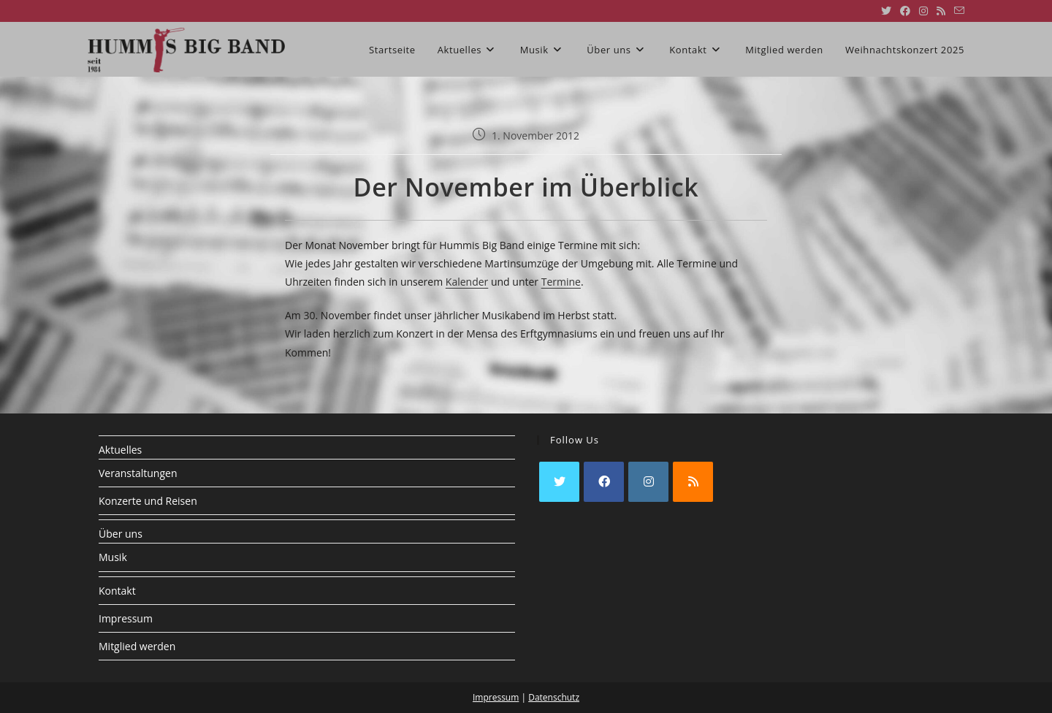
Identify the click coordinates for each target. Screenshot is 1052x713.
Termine (561, 282)
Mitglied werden (137, 646)
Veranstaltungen (138, 473)
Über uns (120, 534)
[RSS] (693, 482)
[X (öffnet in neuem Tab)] (886, 11)
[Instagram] (648, 482)
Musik (113, 557)
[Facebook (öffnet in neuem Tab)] (905, 11)
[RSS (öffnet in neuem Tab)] (941, 11)
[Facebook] (604, 482)
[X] (559, 482)
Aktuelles (120, 450)
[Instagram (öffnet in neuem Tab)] (923, 11)
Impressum (126, 618)
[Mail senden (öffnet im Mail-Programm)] (957, 11)
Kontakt (117, 591)
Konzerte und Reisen (148, 501)
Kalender (467, 282)
